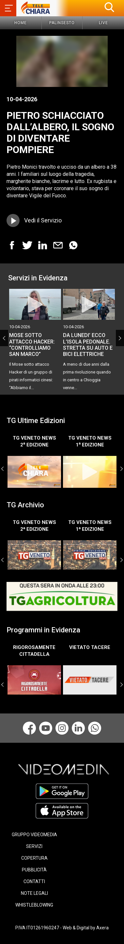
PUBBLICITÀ (34, 869)
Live (103, 23)
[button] (109, 7)
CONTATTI (34, 881)
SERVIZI (34, 846)
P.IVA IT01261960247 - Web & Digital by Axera (62, 927)
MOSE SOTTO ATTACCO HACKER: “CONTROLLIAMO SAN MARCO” (32, 344)
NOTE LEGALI (34, 893)
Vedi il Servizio (43, 220)
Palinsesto (62, 23)
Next (120, 338)
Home (20, 23)
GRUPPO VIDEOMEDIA (34, 834)
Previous (4, 338)
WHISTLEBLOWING (34, 905)
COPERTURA (34, 858)
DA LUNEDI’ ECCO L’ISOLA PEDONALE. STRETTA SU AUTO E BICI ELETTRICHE (88, 344)
